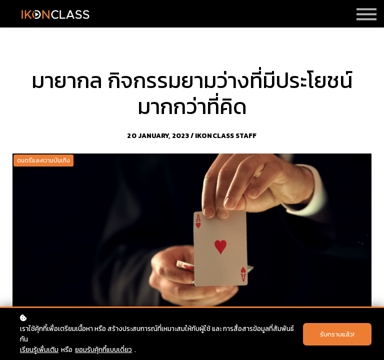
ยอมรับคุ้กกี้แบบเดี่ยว (103, 349)
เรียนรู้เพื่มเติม (39, 349)
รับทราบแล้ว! (337, 334)
